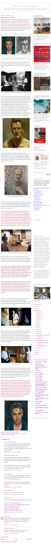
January (38, 348)
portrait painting (10, 434)
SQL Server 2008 (8, 503)
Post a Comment (4, 537)
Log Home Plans (18, 510)
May (37, 325)
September (38, 317)
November (38, 314)
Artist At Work (39, 333)
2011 (36, 310)
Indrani (5, 516)
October (38, 315)
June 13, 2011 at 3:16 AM (11, 524)
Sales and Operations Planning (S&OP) (21, 504)
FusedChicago (38, 378)
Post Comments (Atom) (12, 541)
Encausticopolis (39, 376)
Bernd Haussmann (39, 365)
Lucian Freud (8, 433)
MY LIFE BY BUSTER (40, 391)
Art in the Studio (25, 6)
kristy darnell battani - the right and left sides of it (41, 384)
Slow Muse (37, 403)
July (37, 321)
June (37, 323)
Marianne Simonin (8, 528)
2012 (36, 308)
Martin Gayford (23, 24)
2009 (36, 352)
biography (20, 19)
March (37, 329)
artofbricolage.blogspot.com (40, 149)
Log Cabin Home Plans (9, 510)
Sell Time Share (7, 507)
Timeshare (17, 506)
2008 (36, 354)
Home (16, 539)
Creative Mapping (39, 374)
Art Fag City (38, 363)
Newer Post (3, 539)
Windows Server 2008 (15, 509)
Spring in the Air (39, 338)
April (37, 327)
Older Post (29, 539)
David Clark (24, 62)
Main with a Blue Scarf (17, 433)
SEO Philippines (15, 507)
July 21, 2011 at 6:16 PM (11, 533)
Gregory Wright (38, 380)
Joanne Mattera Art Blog (41, 382)
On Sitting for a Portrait (41, 345)
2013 (36, 306)
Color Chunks (38, 372)
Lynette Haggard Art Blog (41, 389)
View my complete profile (40, 168)
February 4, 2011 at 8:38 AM (12, 452)
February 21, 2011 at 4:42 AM (12, 512)
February (38, 331)
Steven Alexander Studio (41, 405)
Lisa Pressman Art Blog (40, 387)
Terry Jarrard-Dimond (8, 441)
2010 (36, 350)
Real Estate (6, 509)
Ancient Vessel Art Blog (40, 361)
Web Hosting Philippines (9, 506)
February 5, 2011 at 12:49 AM (12, 487)
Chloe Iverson (7, 497)
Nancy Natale (7, 473)
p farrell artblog (38, 401)
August (38, 319)
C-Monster (37, 370)
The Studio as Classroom (41, 340)
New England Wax (39, 393)
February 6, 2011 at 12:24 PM (12, 494)
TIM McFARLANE (39, 410)
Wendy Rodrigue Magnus (9, 455)
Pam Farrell (28, 258)
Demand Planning (16, 503)
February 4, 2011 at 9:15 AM (12, 470)
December (38, 312)
